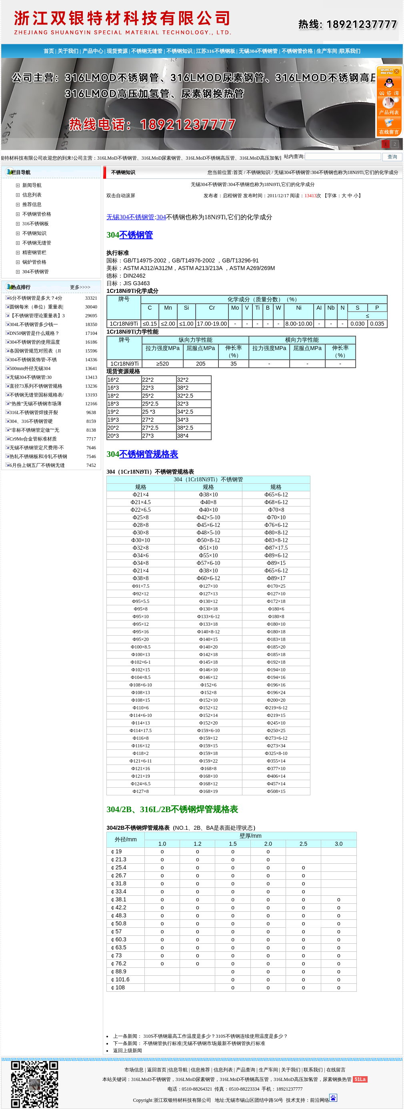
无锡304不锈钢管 (258, 51)
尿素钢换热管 (337, 1079)
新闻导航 (32, 185)
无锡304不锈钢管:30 (31, 377)
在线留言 (336, 1070)
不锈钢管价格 (297, 51)
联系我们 (350, 51)
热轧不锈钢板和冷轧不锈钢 (38, 456)
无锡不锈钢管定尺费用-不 (37, 447)
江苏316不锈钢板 (215, 51)
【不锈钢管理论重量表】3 (37, 315)
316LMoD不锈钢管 (151, 1079)
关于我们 (68, 51)
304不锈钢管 (35, 271)
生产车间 (326, 51)
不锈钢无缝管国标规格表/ (37, 395)
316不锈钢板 (35, 223)
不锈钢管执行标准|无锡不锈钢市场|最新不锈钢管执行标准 (204, 1043)
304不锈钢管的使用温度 (35, 342)
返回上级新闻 (127, 1050)
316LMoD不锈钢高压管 (244, 1079)
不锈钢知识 (179, 51)
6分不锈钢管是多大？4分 (36, 298)
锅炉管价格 (34, 262)
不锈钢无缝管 (146, 51)
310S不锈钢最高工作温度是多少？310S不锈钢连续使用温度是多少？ (215, 1036)
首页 (49, 51)
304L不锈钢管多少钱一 (34, 324)
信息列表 (32, 195)
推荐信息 (32, 204)
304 (161, 217)
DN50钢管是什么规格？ (35, 333)
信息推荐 (200, 1070)
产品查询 (245, 1070)
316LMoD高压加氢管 (296, 1079)
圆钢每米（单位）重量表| (36, 307)
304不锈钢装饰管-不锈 (33, 359)
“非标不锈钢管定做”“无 (34, 430)
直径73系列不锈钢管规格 (36, 386)
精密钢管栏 (34, 252)
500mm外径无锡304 (30, 368)
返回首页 (156, 1070)
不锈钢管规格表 (148, 454)
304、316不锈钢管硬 (31, 421)
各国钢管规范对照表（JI (35, 351)
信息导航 (178, 1070)
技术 (291, 1100)
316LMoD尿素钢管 (195, 1079)
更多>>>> (80, 287)
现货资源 (117, 51)
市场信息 (134, 1070)
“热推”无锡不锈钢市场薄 (36, 403)
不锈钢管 (136, 235)
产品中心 (92, 51)
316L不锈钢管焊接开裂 (34, 412)
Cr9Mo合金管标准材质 (33, 439)
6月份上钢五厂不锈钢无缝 (37, 465)
